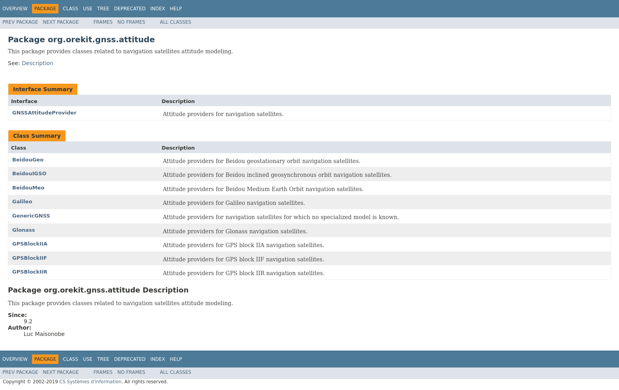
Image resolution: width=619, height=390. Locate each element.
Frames (103, 22)
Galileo (22, 201)
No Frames (131, 22)
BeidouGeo (27, 160)
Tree (103, 8)
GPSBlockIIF (29, 258)
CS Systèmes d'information (90, 381)
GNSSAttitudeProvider (44, 113)
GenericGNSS (31, 216)
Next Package (61, 22)
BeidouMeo (28, 188)
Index (157, 8)
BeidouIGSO (29, 173)
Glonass (23, 230)
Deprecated (130, 8)
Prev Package (20, 22)
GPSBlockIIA (29, 244)
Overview (15, 8)
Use (87, 8)
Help (176, 8)
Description (37, 63)
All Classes (175, 22)
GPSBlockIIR (29, 272)
